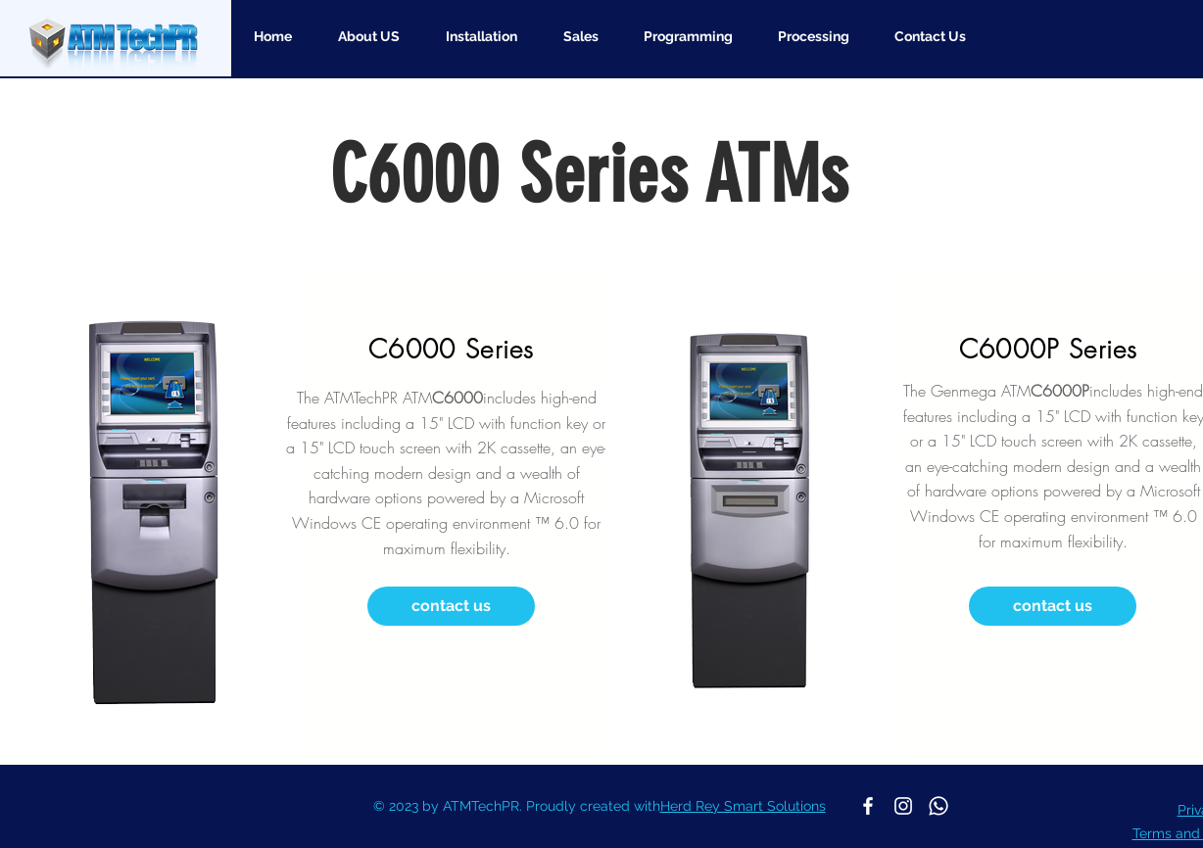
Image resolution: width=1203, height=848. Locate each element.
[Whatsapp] (938, 806)
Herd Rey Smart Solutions (743, 806)
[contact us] (451, 606)
